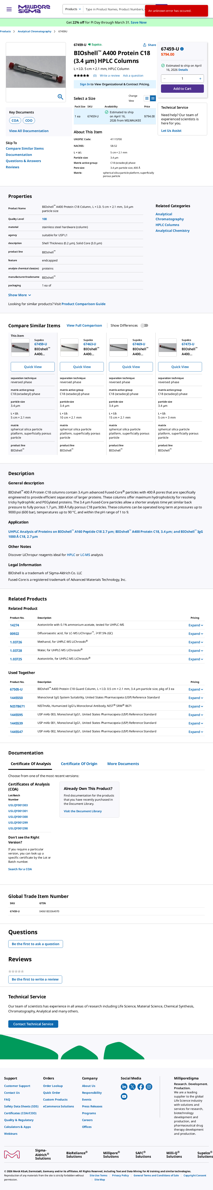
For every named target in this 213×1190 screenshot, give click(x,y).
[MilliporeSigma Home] (34, 9)
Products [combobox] (71, 9)
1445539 (16, 723)
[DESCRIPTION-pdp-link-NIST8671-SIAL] (110, 706)
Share (149, 45)
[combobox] (115, 9)
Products (5, 31)
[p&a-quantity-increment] (200, 78)
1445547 (16, 731)
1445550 (16, 697)
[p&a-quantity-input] (182, 79)
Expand (196, 625)
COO (29, 120)
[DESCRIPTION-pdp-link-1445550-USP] (110, 697)
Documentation (19, 154)
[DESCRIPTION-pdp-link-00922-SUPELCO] (110, 633)
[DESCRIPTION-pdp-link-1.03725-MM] (110, 659)
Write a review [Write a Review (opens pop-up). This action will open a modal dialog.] (110, 75)
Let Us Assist (171, 131)
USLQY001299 (18, 822)
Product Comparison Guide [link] (83, 304)
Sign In (85, 84)
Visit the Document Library (83, 811)
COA (15, 120)
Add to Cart (182, 88)
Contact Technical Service (33, 1024)
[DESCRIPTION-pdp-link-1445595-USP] (110, 714)
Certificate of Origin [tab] (79, 763)
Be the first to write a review (37, 980)
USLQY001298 (18, 828)
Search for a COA (20, 869)
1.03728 (16, 650)
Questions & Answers (23, 161)
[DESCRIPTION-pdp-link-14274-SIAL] (110, 625)
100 (44, 219)
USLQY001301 (18, 811)
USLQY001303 (18, 805)
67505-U (16, 689)
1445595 (16, 714)
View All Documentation (29, 131)
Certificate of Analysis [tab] (31, 763)
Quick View (32, 367)
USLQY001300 (18, 817)
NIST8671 (17, 706)
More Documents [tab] (123, 763)
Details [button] (183, 70)
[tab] (9, 31)
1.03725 (16, 659)
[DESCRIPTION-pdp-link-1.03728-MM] (110, 650)
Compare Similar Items (25, 148)
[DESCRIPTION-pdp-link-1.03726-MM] (110, 642)
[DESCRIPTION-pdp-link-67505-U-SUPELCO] (110, 689)
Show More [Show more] (19, 295)
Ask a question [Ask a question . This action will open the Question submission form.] (133, 75)
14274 (14, 625)
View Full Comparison (84, 325)
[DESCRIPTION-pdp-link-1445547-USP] (110, 731)
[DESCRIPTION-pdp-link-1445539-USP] (110, 723)
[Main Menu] (9, 9)
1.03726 (16, 642)
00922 (14, 633)
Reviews (12, 167)
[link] (167, 225)
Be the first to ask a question (35, 944)
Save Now (139, 22)
